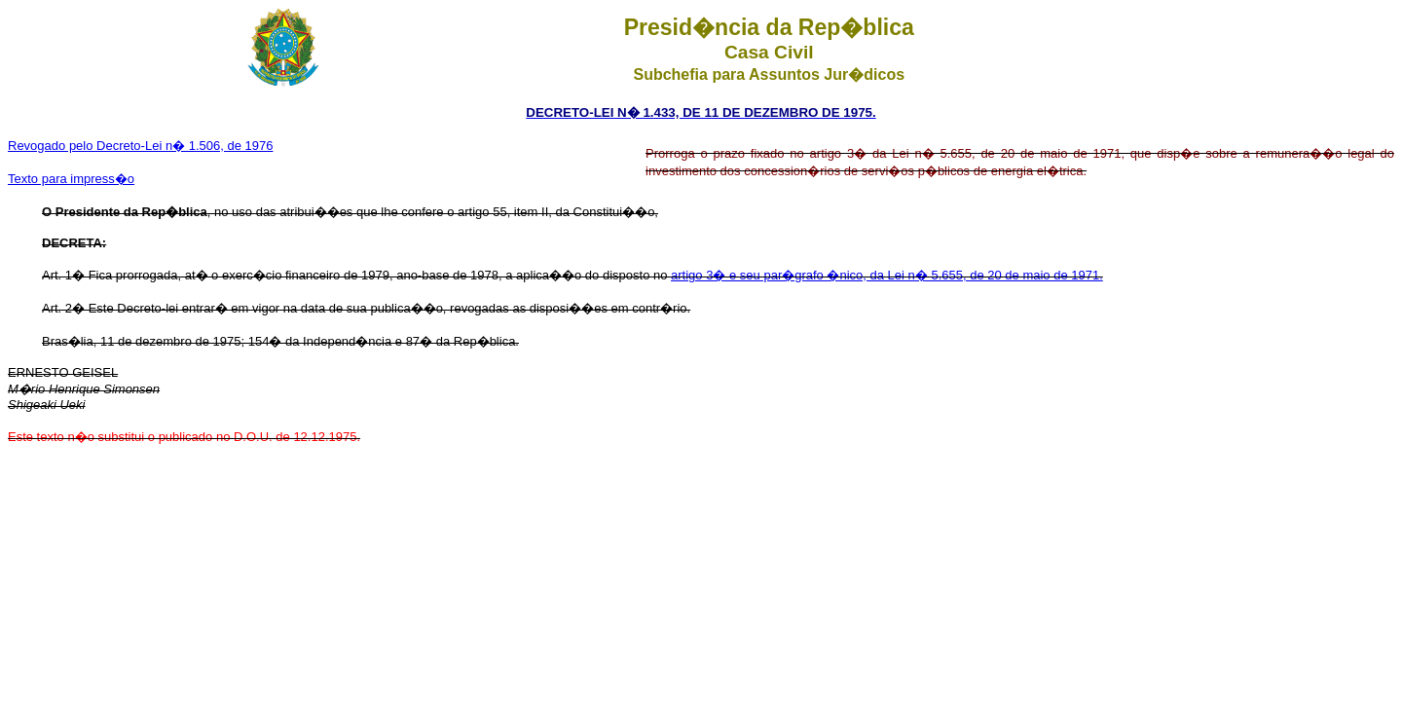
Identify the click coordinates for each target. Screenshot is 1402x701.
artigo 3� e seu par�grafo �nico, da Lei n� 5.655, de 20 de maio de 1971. (887, 275)
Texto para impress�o (71, 178)
